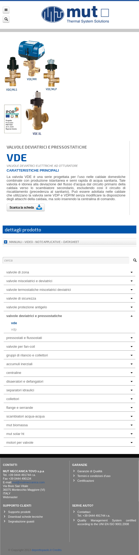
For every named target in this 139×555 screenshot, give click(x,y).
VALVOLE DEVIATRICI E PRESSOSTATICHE (69, 316)
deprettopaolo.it (42, 550)
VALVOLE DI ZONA (69, 272)
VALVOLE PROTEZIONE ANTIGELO (69, 307)
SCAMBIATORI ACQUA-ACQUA (69, 416)
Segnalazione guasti (21, 521)
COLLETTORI (69, 399)
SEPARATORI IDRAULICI (69, 390)
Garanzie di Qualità (89, 471)
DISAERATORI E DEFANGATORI (69, 381)
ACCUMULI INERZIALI (69, 364)
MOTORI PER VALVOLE (69, 442)
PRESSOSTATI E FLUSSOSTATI (69, 338)
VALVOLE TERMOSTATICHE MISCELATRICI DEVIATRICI (69, 290)
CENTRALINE (69, 373)
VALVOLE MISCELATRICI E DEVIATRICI (69, 281)
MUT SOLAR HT (69, 434)
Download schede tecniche (25, 516)
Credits (57, 550)
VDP (14, 329)
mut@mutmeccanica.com (28, 482)
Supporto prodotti (19, 511)
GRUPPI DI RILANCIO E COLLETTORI (69, 355)
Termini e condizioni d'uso (94, 476)
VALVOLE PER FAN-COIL (69, 346)
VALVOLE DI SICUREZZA (69, 298)
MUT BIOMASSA (69, 425)
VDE (14, 323)
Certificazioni (85, 480)
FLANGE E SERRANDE (69, 408)
